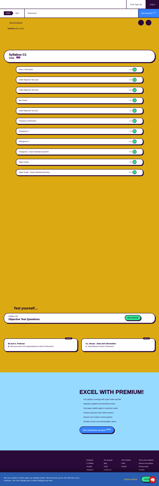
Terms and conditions (146, 460)
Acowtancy (16, 4)
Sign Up (136, 4)
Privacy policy (143, 466)
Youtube (89, 466)
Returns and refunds (146, 463)
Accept (147, 479)
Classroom (32, 13)
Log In (152, 4)
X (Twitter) (90, 463)
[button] (153, 480)
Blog (105, 463)
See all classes (15, 23)
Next (148, 23)
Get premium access (97, 429)
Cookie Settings (130, 479)
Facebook (89, 460)
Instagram (89, 470)
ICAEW (123, 466)
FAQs (106, 466)
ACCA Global (126, 460)
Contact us (107, 470)
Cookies (141, 470)
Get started (133, 318)
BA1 (17, 13)
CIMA (8, 13)
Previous (141, 23)
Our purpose (108, 460)
